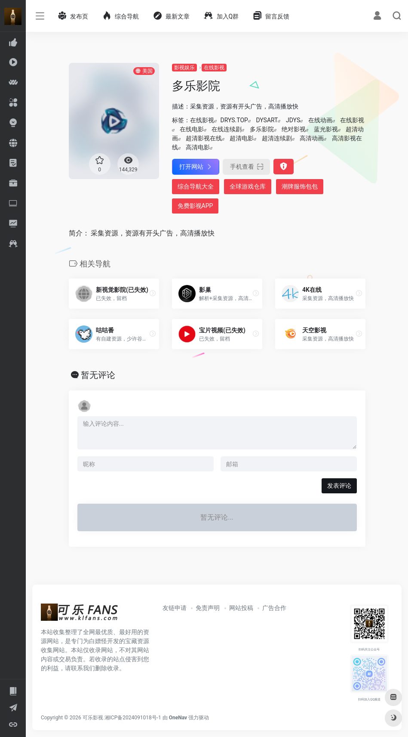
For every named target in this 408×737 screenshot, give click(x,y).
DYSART (267, 120)
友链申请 (175, 607)
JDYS (293, 120)
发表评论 (339, 485)
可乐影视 (93, 718)
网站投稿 (241, 607)
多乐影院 (262, 129)
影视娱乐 (184, 68)
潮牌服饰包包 (300, 186)
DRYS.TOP (234, 120)
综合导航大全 (196, 186)
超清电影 (242, 138)
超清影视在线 (204, 138)
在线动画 (320, 120)
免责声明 (208, 607)
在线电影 (192, 129)
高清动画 (312, 138)
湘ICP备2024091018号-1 (132, 718)
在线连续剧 (227, 129)
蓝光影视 (326, 129)
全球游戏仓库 (248, 186)
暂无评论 (98, 375)
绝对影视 (294, 129)
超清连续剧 (277, 138)
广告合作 (274, 607)
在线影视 (214, 68)
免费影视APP (195, 205)
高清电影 (198, 147)
